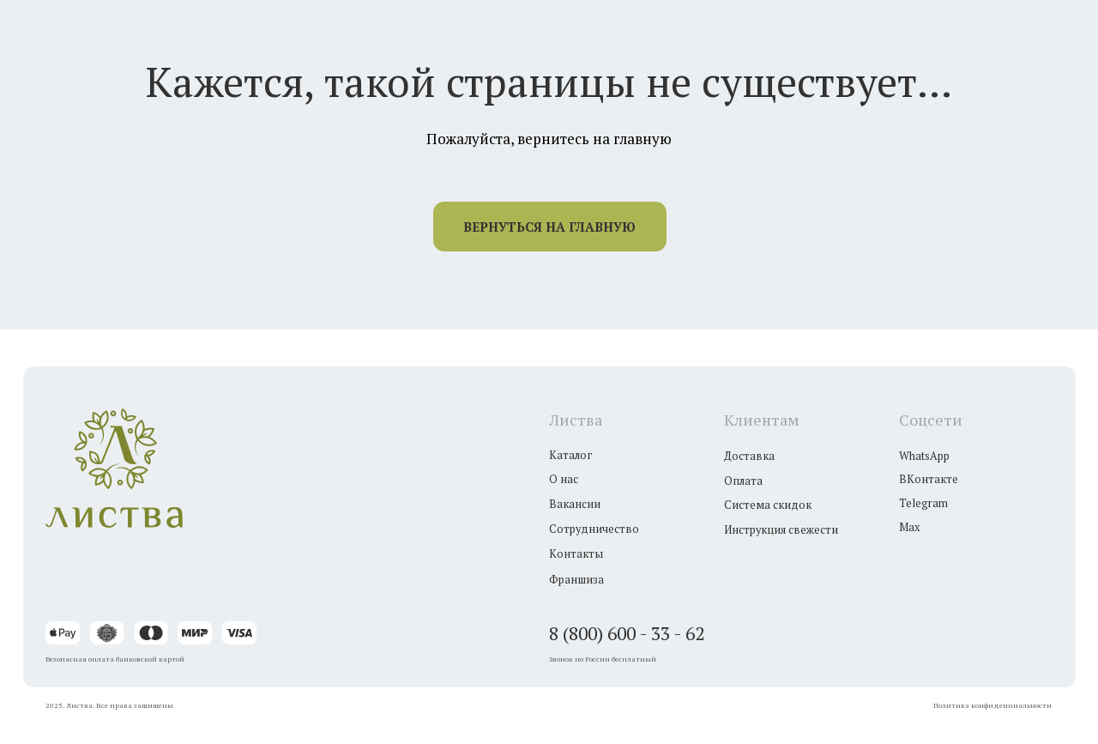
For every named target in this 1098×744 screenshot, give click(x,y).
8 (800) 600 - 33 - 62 (626, 633)
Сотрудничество (594, 529)
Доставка (749, 456)
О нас (563, 479)
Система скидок (767, 505)
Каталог (570, 455)
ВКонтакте (928, 479)
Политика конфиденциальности (992, 705)
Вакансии (574, 504)
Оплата (743, 481)
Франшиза (576, 579)
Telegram (923, 503)
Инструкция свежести (781, 530)
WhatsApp (924, 456)
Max (909, 527)
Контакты (576, 554)
